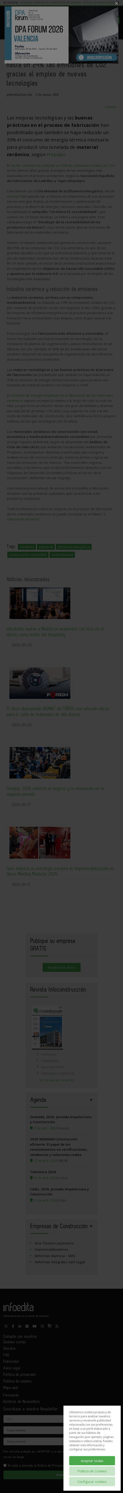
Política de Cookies (92, 1471)
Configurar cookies (92, 1481)
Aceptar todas (92, 1460)
